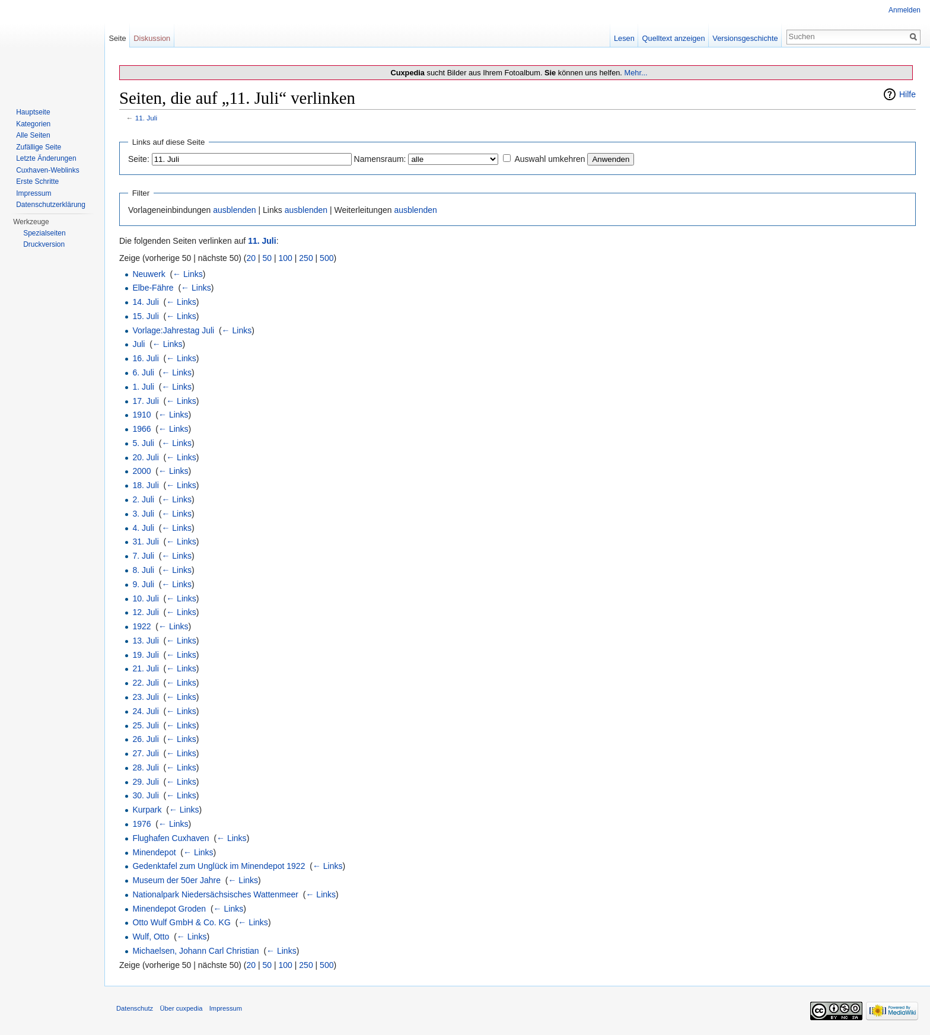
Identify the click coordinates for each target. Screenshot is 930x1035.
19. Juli (145, 655)
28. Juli (145, 767)
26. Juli (145, 739)
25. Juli (145, 725)
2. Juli (143, 499)
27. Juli (145, 753)
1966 (141, 429)
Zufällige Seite (38, 147)
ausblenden (234, 210)
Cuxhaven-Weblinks (47, 170)
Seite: (138, 159)
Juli (138, 344)
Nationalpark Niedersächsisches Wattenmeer (215, 894)
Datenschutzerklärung (50, 204)
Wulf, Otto (150, 936)
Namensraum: (380, 159)
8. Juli (143, 570)
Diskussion (151, 38)
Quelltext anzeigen (673, 38)
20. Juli (145, 457)
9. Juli (143, 584)
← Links (188, 274)
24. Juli (145, 711)
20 (251, 258)
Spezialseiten (44, 233)
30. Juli (145, 795)
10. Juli (145, 598)
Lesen (624, 38)
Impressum (33, 193)
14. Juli (145, 302)
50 (267, 258)
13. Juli (145, 640)
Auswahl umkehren (549, 159)
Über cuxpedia (181, 1008)
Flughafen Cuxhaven (170, 838)
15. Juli (145, 316)
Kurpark (146, 809)
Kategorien (33, 124)
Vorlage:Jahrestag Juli (173, 330)
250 (306, 258)
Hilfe (907, 94)
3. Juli (143, 513)
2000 (141, 471)
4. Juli (143, 528)
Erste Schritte (37, 181)
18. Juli (145, 485)
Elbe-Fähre (152, 287)
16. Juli (145, 358)
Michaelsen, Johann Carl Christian (195, 951)
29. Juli (145, 781)
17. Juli (145, 401)
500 (326, 258)
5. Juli (143, 443)
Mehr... (635, 72)
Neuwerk (148, 274)
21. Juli (145, 668)
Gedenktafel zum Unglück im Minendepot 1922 (218, 866)
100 (285, 258)
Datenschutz (134, 1008)
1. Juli (143, 386)
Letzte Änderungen (46, 158)
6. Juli (143, 372)
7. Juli (143, 556)
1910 (141, 414)
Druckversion (44, 244)
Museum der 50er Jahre (176, 880)
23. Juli (145, 697)
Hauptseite (33, 112)
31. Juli (145, 541)
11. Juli (146, 118)
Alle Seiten (33, 135)
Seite (117, 38)
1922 (141, 626)
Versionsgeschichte (745, 38)
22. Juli (145, 682)
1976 (141, 824)
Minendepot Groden (169, 908)
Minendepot (154, 852)
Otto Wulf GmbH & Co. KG (181, 922)
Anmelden (904, 10)
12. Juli (145, 612)
